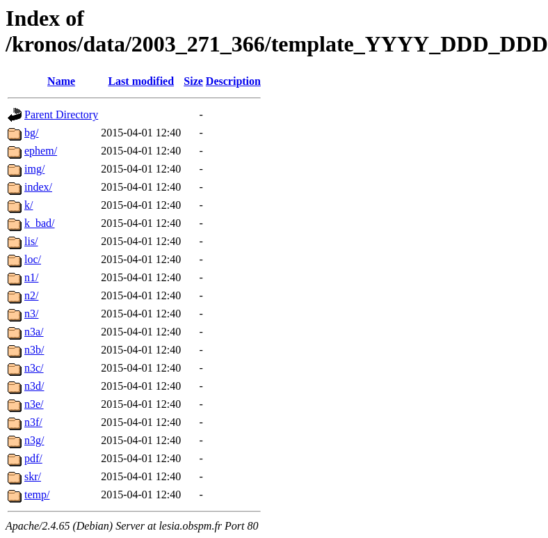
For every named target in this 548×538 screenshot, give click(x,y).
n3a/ (34, 332)
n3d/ (34, 386)
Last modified (141, 81)
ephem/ (40, 151)
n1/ (31, 277)
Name (61, 81)
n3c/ (34, 368)
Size (193, 81)
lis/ (31, 241)
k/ (28, 205)
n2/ (31, 295)
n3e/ (34, 404)
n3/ (31, 313)
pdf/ (33, 458)
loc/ (32, 259)
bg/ (31, 133)
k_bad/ (39, 223)
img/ (34, 169)
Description (233, 81)
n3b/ (34, 350)
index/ (38, 187)
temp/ (36, 494)
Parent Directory (61, 114)
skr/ (32, 476)
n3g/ (34, 440)
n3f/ (33, 422)
